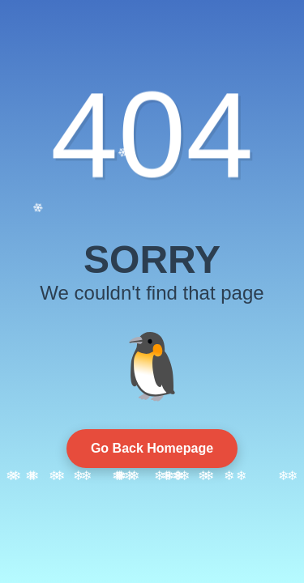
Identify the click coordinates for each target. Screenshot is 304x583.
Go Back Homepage (152, 448)
